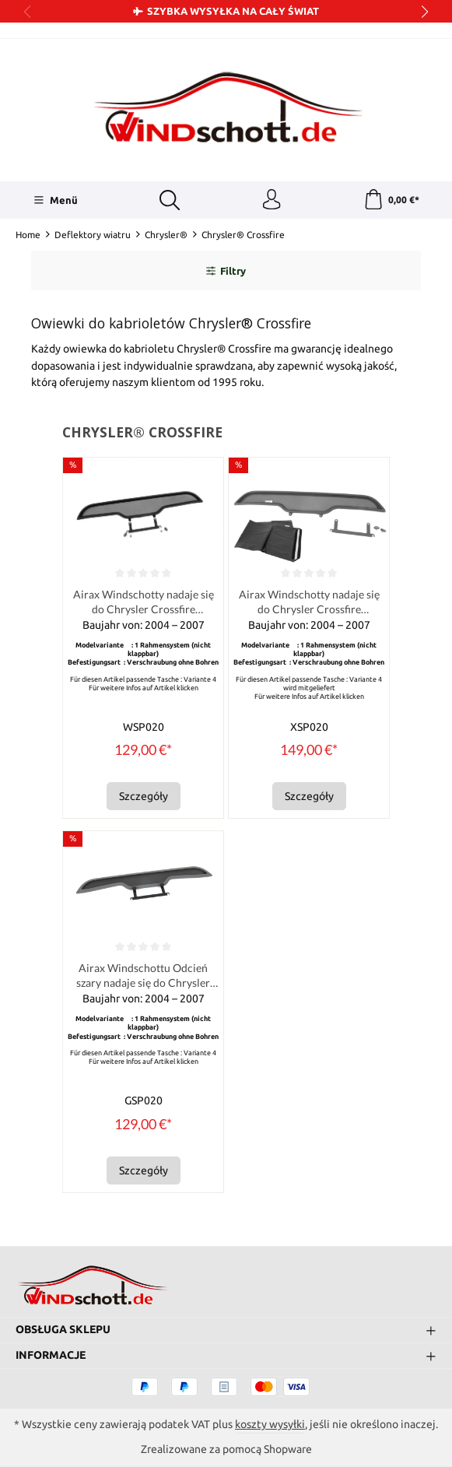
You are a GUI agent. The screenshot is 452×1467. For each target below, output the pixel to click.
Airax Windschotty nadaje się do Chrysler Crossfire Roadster (143, 606)
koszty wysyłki (270, 1424)
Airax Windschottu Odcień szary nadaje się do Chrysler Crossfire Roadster (143, 982)
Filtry (225, 273)
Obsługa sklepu (63, 1329)
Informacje (51, 1354)
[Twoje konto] (270, 201)
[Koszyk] (391, 201)
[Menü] (54, 201)
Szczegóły (143, 801)
